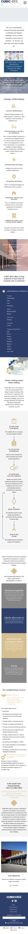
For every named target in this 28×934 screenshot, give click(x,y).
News (13, 905)
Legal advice (13, 911)
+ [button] (18, 120)
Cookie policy (13, 909)
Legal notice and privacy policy (14, 923)
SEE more (15, 885)
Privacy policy (13, 907)
